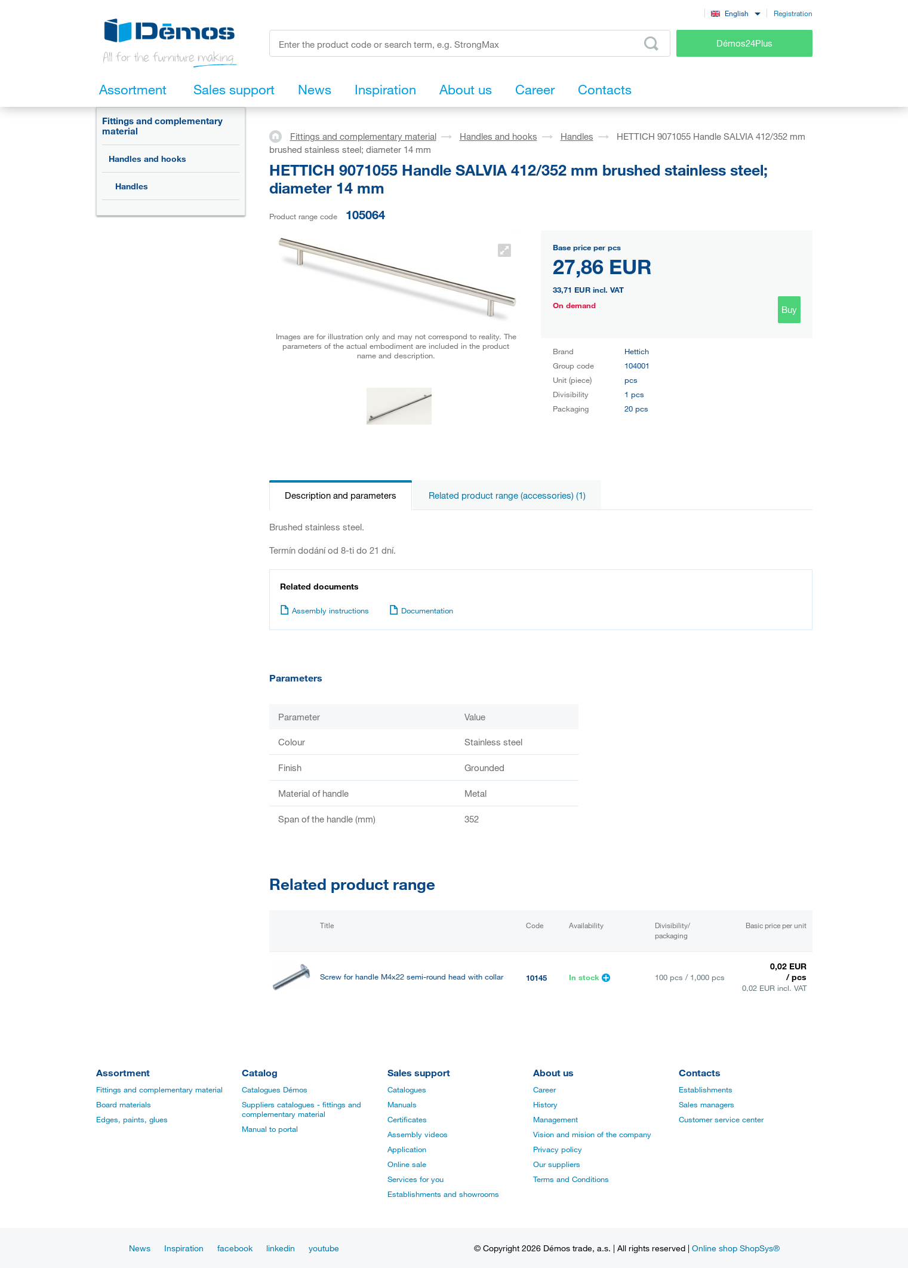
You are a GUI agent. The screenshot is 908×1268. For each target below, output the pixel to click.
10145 (536, 978)
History (545, 1104)
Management (555, 1119)
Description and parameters (340, 495)
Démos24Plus (744, 43)
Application (406, 1149)
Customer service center (721, 1119)
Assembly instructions (324, 610)
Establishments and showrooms (443, 1194)
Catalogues (406, 1089)
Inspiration (184, 1248)
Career (544, 1089)
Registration (793, 13)
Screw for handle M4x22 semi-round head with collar (411, 976)
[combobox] (736, 13)
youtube (324, 1248)
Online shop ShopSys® (736, 1248)
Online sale (406, 1164)
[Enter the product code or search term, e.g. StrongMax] (470, 43)
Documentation (421, 610)
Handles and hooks (147, 158)
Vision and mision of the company (592, 1134)
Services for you (415, 1179)
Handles (131, 186)
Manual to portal (270, 1129)
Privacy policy (557, 1149)
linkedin (280, 1248)
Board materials (123, 1104)
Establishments (705, 1089)
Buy (789, 309)
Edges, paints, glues (132, 1119)
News (139, 1248)
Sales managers (706, 1104)
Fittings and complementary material (162, 125)
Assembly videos (417, 1134)
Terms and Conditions (571, 1179)
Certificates (407, 1119)
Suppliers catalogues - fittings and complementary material (301, 1109)
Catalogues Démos (274, 1089)
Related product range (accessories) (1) (507, 495)
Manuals (402, 1104)
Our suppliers (556, 1164)
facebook (235, 1248)
